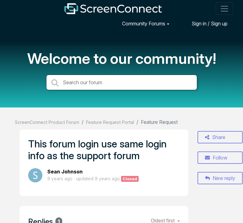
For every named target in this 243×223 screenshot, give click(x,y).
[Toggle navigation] (224, 8)
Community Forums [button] (143, 23)
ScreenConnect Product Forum (47, 122)
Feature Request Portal (110, 122)
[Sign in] (205, 23)
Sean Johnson (65, 171)
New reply (220, 178)
